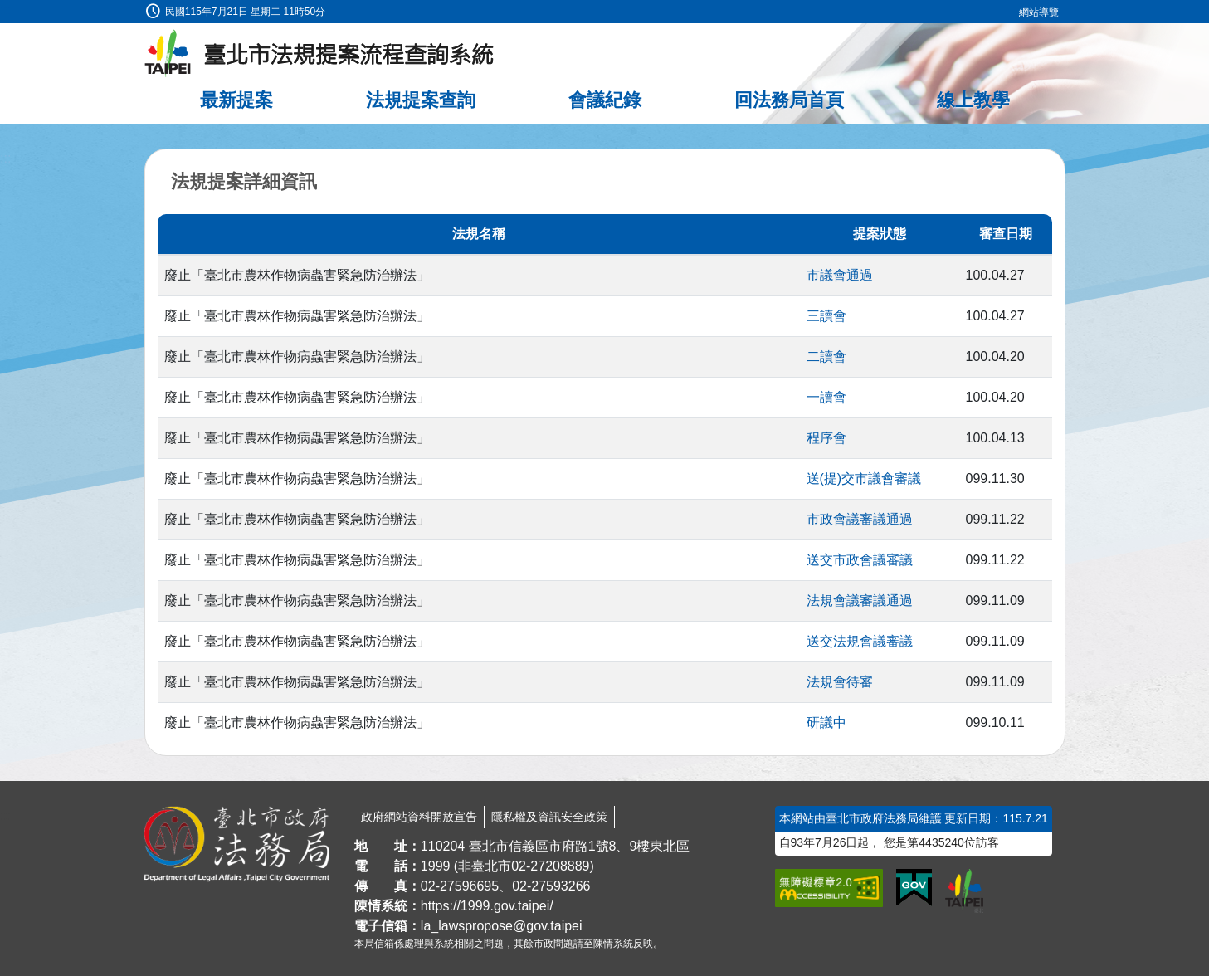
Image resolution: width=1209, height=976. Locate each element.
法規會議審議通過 (860, 600)
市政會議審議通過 (860, 519)
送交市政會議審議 (860, 560)
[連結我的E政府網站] (914, 888)
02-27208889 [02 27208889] (550, 866)
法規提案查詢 (420, 100)
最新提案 (236, 100)
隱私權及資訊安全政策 (549, 816)
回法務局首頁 (789, 100)
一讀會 (826, 397)
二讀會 (826, 356)
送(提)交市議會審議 (864, 478)
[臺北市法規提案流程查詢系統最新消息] (319, 54)
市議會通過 (840, 275)
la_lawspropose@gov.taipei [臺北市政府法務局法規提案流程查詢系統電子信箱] (502, 926)
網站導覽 (1039, 12)
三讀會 (826, 316)
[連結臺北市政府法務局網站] (236, 844)
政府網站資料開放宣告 (419, 816)
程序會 (826, 438)
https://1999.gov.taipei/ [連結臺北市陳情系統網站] (487, 906)
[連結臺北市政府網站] (964, 890)
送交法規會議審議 (860, 641)
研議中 (826, 722)
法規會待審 (840, 682)
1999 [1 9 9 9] (436, 866)
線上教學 (973, 100)
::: (5, 9)
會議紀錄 (604, 100)
